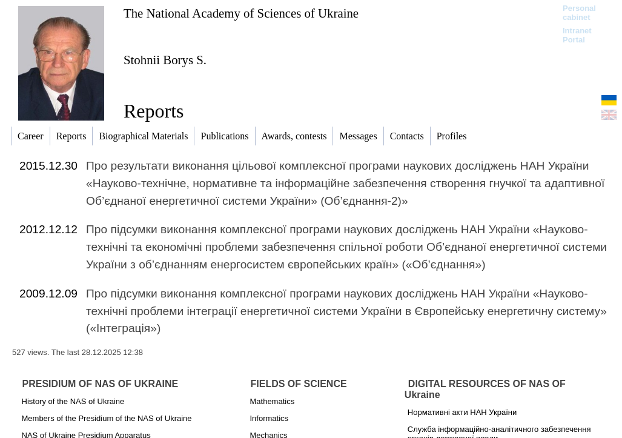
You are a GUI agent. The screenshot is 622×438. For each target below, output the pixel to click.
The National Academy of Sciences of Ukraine (241, 13)
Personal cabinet (579, 13)
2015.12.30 (48, 165)
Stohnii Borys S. (165, 60)
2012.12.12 (48, 229)
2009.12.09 (48, 293)
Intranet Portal (577, 35)
